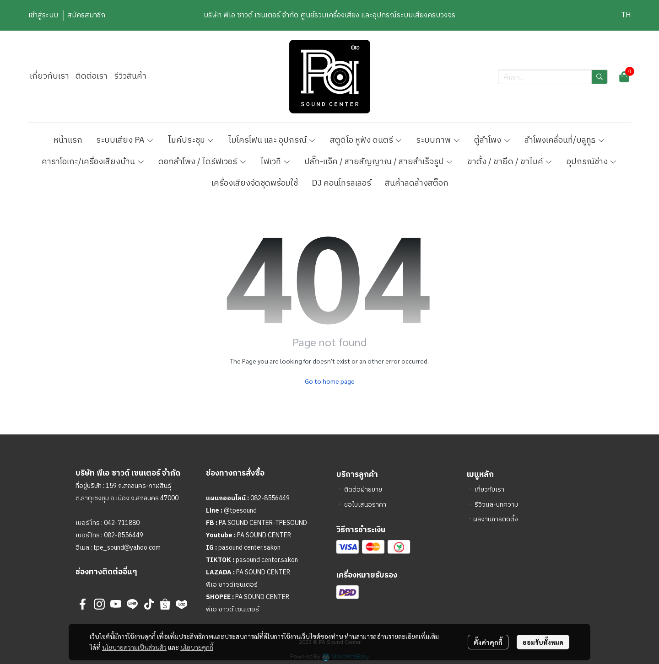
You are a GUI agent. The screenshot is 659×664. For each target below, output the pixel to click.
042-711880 (122, 523)
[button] (626, 15)
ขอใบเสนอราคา (365, 504)
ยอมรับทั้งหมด (543, 642)
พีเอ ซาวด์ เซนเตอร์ (232, 609)
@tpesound (240, 510)
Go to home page (330, 381)
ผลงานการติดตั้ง (495, 519)
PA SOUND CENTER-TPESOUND (263, 523)
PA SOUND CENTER (264, 535)
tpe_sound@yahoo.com (126, 547)
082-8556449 (123, 535)
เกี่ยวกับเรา (489, 489)
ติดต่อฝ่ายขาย (363, 489)
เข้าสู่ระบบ (43, 15)
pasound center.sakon (249, 547)
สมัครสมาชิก (86, 15)
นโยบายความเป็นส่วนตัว (134, 647)
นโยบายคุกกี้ (196, 647)
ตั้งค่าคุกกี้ (488, 642)
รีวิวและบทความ (496, 504)
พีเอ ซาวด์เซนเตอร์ (232, 584)
